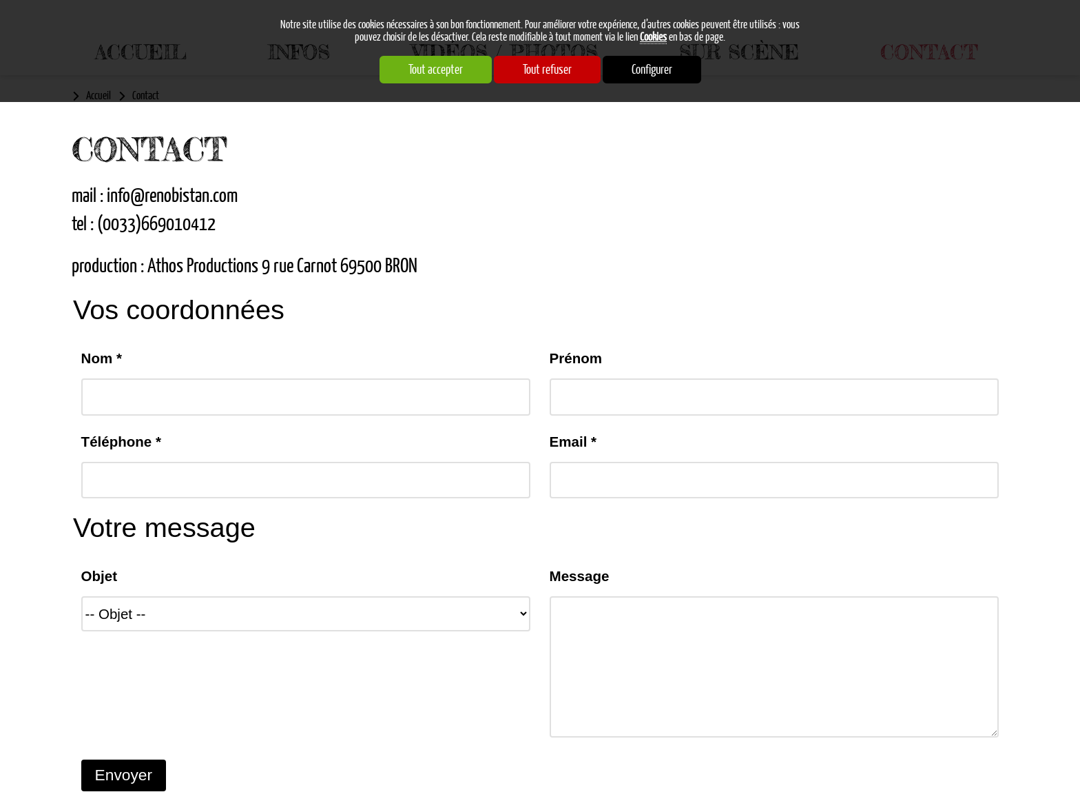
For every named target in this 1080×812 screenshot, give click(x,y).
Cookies (653, 37)
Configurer (652, 70)
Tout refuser (547, 70)
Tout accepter (435, 70)
